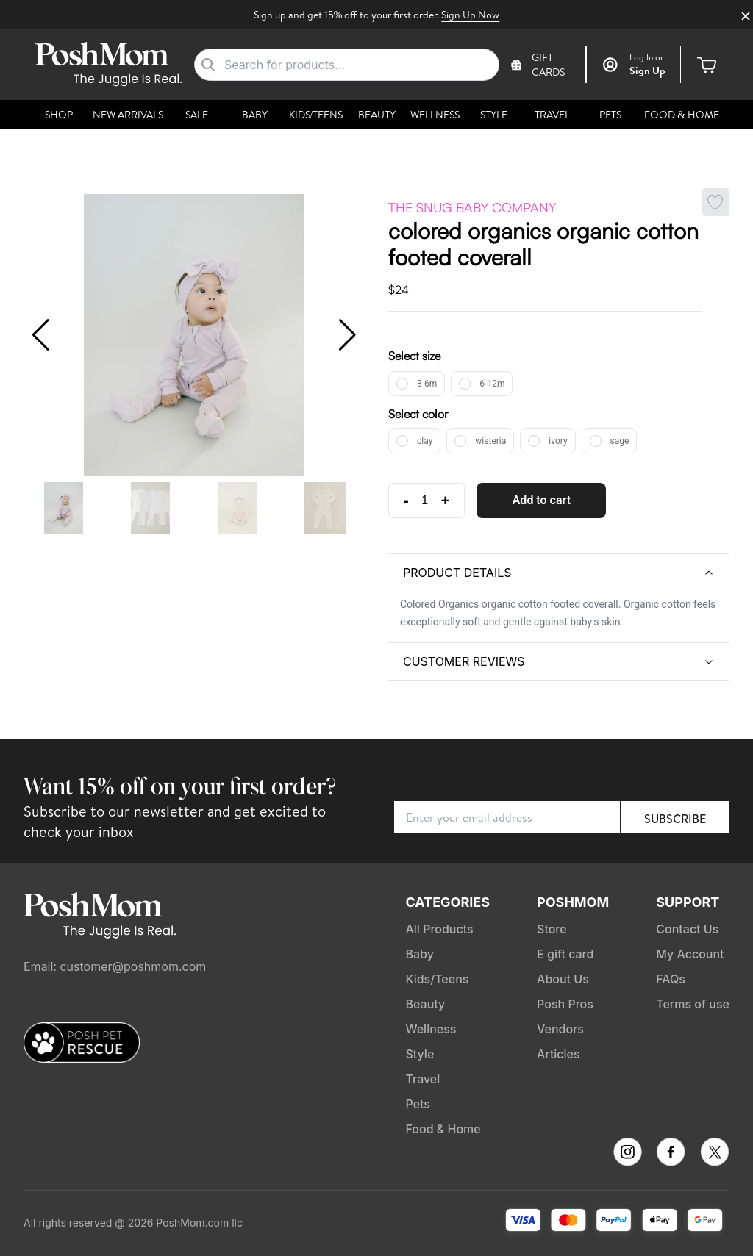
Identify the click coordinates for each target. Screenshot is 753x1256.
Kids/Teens (316, 114)
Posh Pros (565, 1004)
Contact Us (687, 929)
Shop (59, 114)
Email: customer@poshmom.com (115, 966)
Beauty (377, 114)
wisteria (490, 441)
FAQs (670, 979)
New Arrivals (128, 114)
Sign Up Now (470, 14)
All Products (439, 929)
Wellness (435, 114)
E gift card (565, 954)
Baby (255, 114)
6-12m (491, 383)
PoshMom (573, 902)
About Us (563, 979)
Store (552, 929)
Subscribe (675, 819)
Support (687, 902)
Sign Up (647, 70)
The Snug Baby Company (472, 207)
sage (619, 441)
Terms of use (692, 1004)
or (646, 57)
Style (493, 114)
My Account (690, 954)
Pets (610, 114)
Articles (558, 1054)
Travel (552, 114)
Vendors (560, 1029)
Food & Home (681, 114)
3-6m (427, 383)
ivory (558, 441)
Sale (196, 114)
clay (424, 441)
